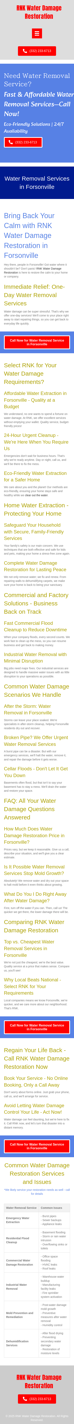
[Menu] (37, 33)
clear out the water (36, 495)
